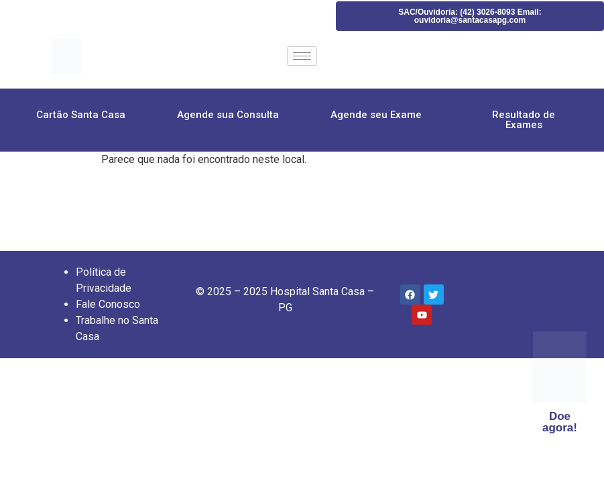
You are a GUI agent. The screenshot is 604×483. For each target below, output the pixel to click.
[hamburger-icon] (302, 56)
